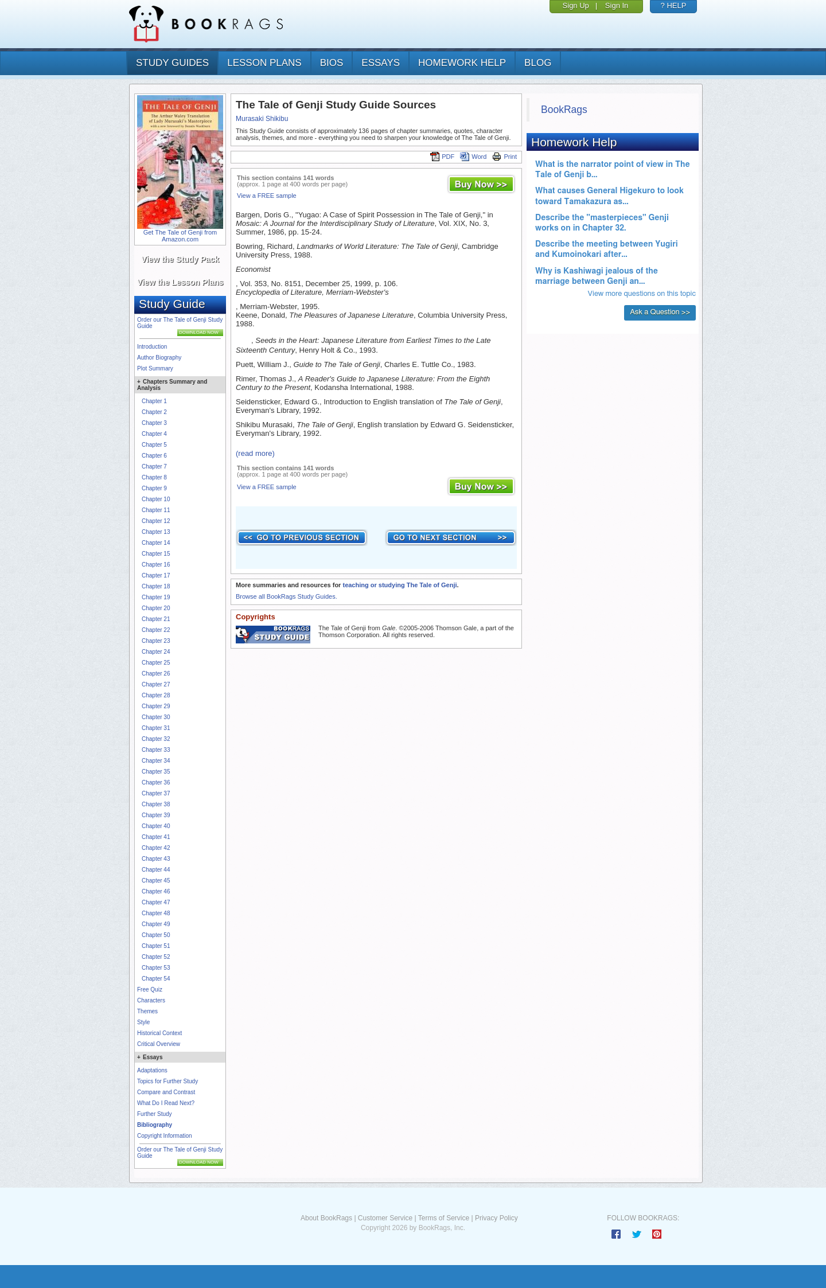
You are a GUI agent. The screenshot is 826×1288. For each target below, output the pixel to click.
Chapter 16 (156, 564)
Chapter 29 (156, 706)
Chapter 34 (156, 761)
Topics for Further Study (167, 1081)
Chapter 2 (154, 412)
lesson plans (264, 62)
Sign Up (576, 5)
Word (473, 156)
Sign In (616, 5)
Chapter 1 (154, 401)
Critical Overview (158, 1044)
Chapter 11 (156, 510)
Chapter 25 (156, 662)
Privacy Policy (496, 1218)
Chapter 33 (156, 750)
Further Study (154, 1114)
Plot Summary (155, 368)
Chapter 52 (156, 957)
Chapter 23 (156, 641)
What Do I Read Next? (165, 1103)
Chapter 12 (156, 521)
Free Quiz (149, 989)
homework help (462, 62)
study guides (172, 62)
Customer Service (385, 1218)
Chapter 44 (156, 870)
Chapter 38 (156, 804)
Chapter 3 (154, 423)
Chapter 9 (154, 488)
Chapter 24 (156, 652)
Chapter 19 (156, 597)
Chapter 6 (154, 455)
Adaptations (152, 1070)
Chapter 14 (156, 543)
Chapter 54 (156, 978)
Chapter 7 (154, 466)
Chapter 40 (156, 826)
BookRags (564, 109)
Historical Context (159, 1033)
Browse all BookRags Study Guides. (286, 596)
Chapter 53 (156, 968)
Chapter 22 (156, 630)
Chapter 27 (156, 684)
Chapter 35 (156, 771)
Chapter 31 (156, 728)
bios (332, 62)
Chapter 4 (154, 434)
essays (380, 62)
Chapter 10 (156, 499)
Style (143, 1022)
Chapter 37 (156, 793)
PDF (442, 156)
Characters (151, 1000)
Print (504, 156)
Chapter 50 (156, 935)
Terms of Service (443, 1218)
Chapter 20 (156, 608)
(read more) (255, 453)
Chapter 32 (156, 739)
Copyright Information (164, 1136)
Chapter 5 (154, 445)
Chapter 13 (156, 532)
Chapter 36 (156, 782)
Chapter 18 (156, 586)
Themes (147, 1011)
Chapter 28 (156, 695)
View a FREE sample (267, 195)
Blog (537, 62)
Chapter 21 (156, 619)
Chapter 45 (156, 880)
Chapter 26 (156, 673)
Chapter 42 (156, 848)
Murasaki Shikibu (262, 119)
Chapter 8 (154, 477)
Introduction (152, 347)
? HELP (674, 5)
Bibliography (154, 1125)
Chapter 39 (156, 815)
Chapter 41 (156, 837)
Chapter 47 (156, 902)
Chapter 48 (156, 913)
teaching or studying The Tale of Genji (399, 584)
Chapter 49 (156, 924)
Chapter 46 (156, 891)
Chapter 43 (156, 859)
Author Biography (159, 357)
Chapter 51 (156, 946)
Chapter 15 (156, 554)
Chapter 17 (156, 575)
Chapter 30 (156, 717)
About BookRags (326, 1218)
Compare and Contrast (166, 1092)
